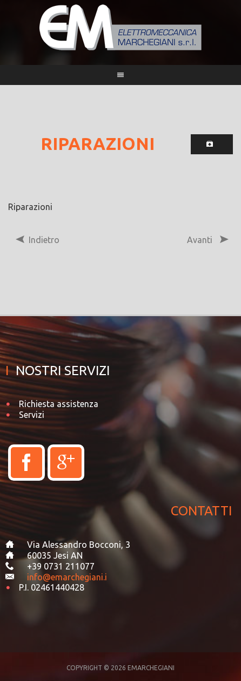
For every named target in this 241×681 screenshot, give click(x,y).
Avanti (206, 240)
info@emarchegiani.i (67, 577)
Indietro (37, 240)
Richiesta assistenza (58, 404)
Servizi (31, 415)
